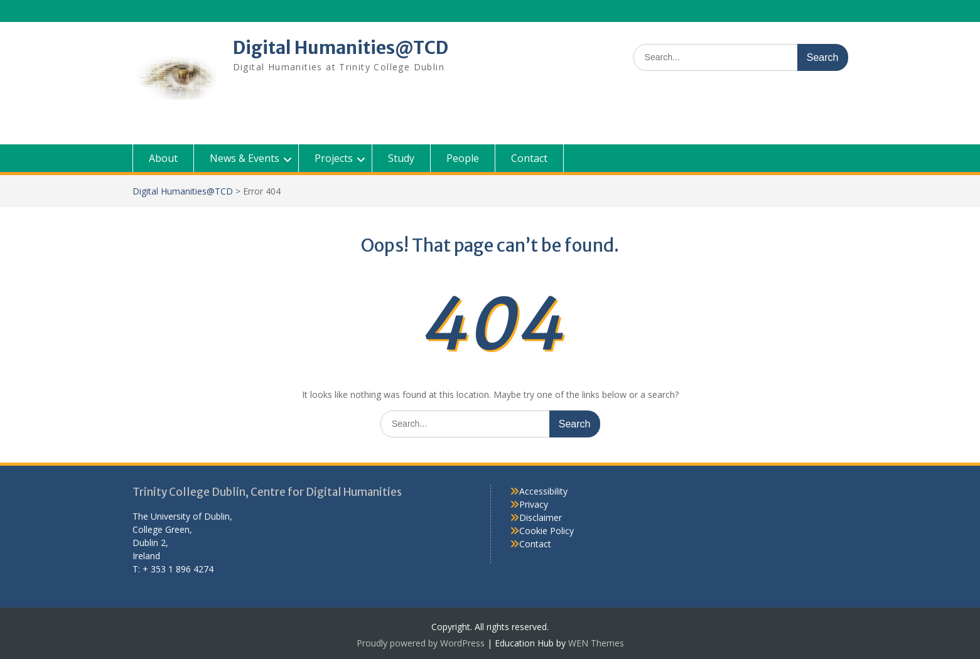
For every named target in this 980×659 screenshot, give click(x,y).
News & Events (244, 158)
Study (401, 158)
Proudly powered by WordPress (421, 643)
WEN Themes (596, 643)
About (163, 158)
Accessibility (543, 491)
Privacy (533, 504)
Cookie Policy (546, 531)
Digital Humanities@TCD (340, 47)
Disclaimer (540, 517)
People (462, 158)
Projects (334, 158)
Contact (529, 158)
